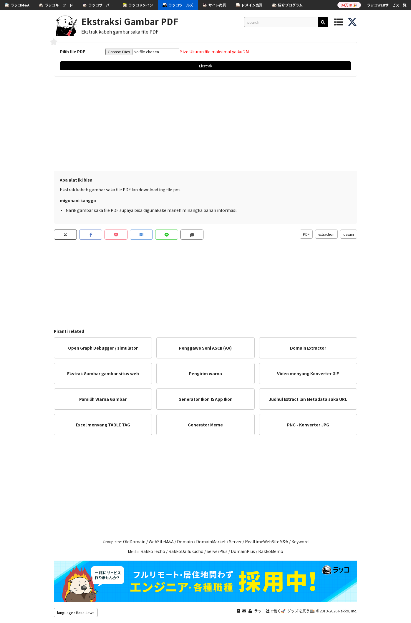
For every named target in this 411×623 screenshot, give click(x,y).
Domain (185, 541)
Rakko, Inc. (347, 611)
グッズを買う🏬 (301, 611)
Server (235, 541)
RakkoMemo (270, 551)
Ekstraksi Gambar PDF (129, 21)
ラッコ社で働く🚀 (270, 611)
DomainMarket (211, 541)
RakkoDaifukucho (185, 551)
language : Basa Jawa (76, 612)
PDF (306, 234)
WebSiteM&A (161, 541)
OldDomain (134, 541)
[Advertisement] (205, 123)
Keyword (300, 541)
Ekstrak (205, 66)
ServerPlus (217, 551)
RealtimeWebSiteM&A (266, 541)
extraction (326, 234)
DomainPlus (243, 551)
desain (348, 234)
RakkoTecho (152, 551)
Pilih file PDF (72, 51)
